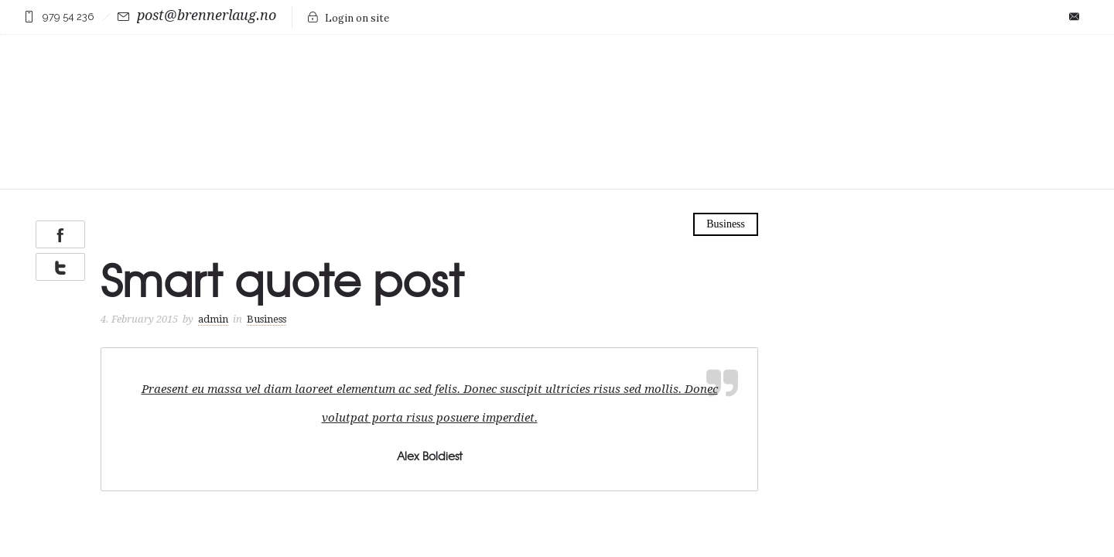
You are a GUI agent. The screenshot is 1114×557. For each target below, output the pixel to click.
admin (213, 284)
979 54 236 (68, 16)
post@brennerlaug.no (206, 15)
